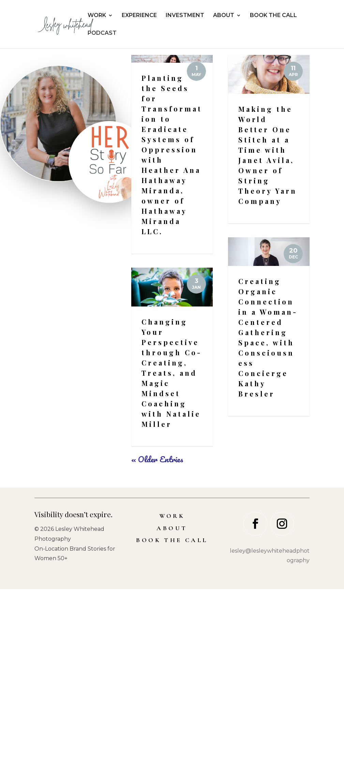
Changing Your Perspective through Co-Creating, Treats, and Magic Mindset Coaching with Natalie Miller (171, 546)
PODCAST (102, 33)
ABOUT (223, 15)
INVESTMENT (185, 15)
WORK (97, 15)
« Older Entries (157, 633)
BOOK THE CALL (273, 15)
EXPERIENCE (139, 15)
